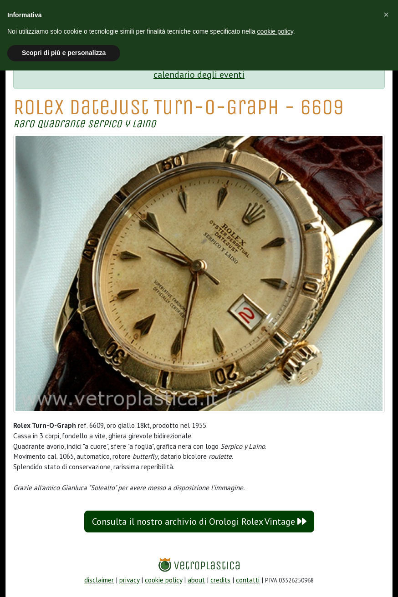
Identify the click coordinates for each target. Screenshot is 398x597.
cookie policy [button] (275, 31)
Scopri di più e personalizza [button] (64, 52)
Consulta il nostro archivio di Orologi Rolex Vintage (199, 521)
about (196, 580)
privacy (129, 580)
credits (220, 580)
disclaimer (99, 580)
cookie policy (163, 580)
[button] (386, 14)
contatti (248, 580)
